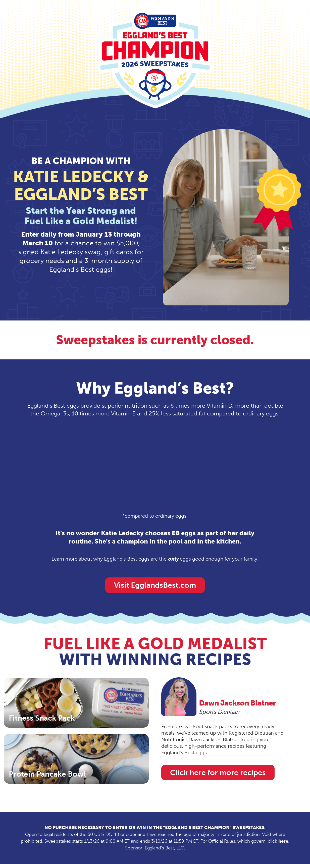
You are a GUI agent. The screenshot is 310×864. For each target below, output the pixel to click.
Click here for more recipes (218, 772)
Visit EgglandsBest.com (155, 585)
